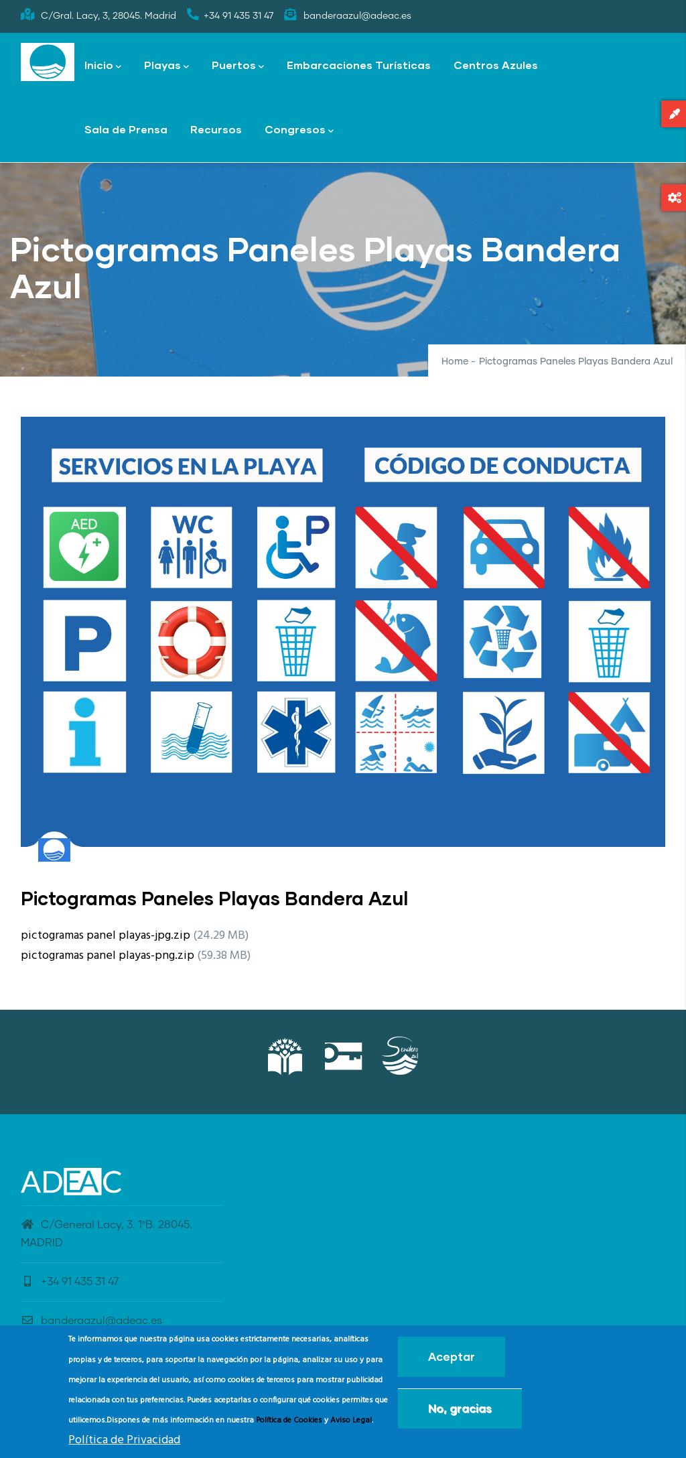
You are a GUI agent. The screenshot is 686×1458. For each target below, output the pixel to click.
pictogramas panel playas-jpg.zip (105, 935)
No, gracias (460, 1411)
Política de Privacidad (124, 1442)
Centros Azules (496, 64)
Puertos (238, 66)
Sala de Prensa (125, 129)
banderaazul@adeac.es (91, 1320)
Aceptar (451, 1359)
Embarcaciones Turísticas (359, 64)
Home (454, 362)
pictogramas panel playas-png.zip (107, 956)
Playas (166, 66)
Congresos (299, 130)
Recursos (216, 129)
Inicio (102, 66)
